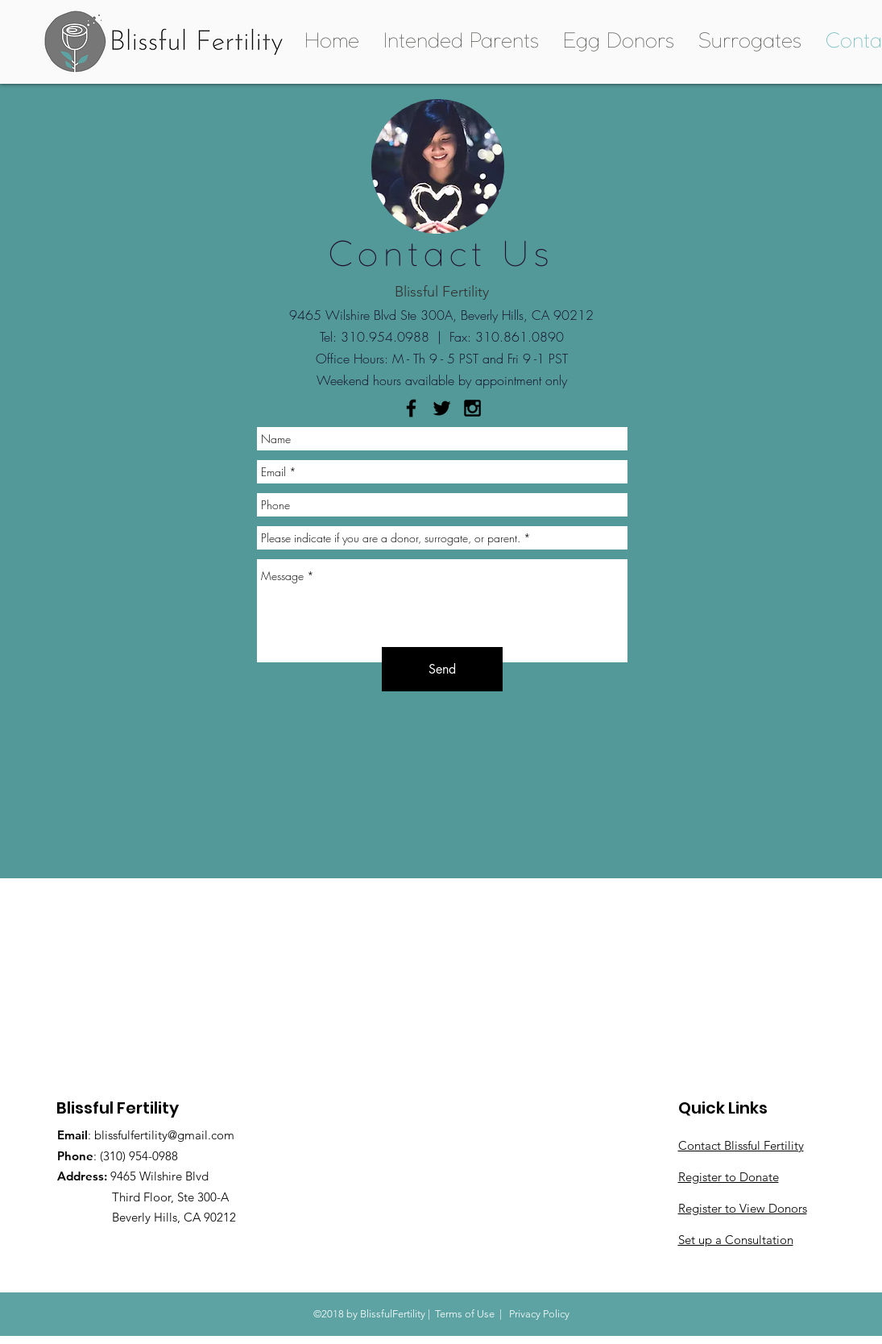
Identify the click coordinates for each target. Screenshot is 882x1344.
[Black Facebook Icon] (411, 408)
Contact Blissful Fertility (741, 1145)
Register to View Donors (742, 1208)
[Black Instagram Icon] (472, 408)
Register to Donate (728, 1176)
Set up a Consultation (735, 1239)
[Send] (442, 669)
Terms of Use (465, 1314)
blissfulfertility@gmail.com (164, 1135)
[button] (461, 42)
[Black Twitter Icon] (441, 408)
